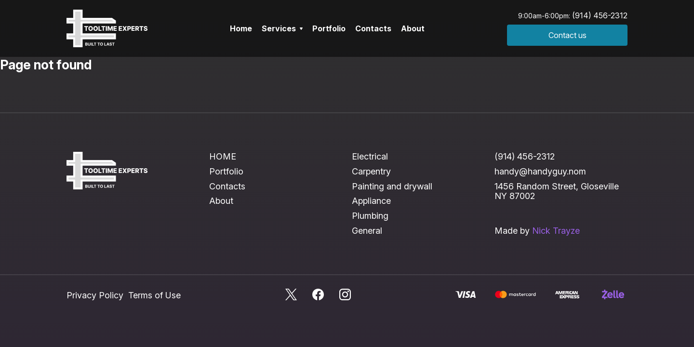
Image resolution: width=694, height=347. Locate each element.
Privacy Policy (95, 295)
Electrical (370, 156)
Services (282, 28)
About (413, 28)
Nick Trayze (556, 231)
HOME (222, 156)
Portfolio (329, 28)
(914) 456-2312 (599, 15)
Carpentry (371, 171)
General (367, 231)
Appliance (371, 201)
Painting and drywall (392, 186)
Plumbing (370, 216)
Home (241, 28)
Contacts (373, 28)
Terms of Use (154, 295)
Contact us (567, 35)
